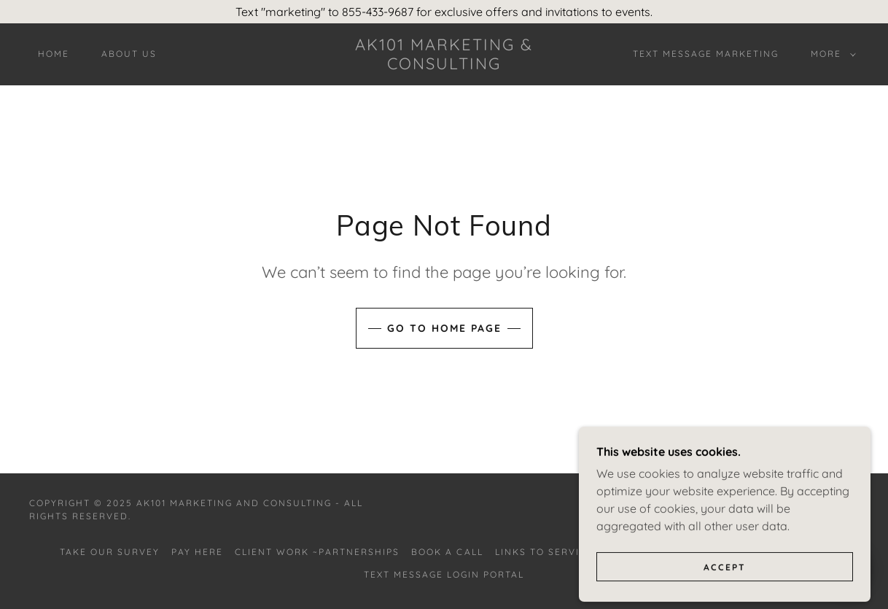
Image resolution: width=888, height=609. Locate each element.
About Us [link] (129, 53)
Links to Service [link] (544, 551)
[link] (443, 65)
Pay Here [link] (197, 551)
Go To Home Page (444, 328)
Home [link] (53, 53)
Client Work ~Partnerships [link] (317, 551)
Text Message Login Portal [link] (444, 574)
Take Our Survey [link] (110, 551)
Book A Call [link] (447, 551)
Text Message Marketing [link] (706, 53)
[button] (830, 54)
